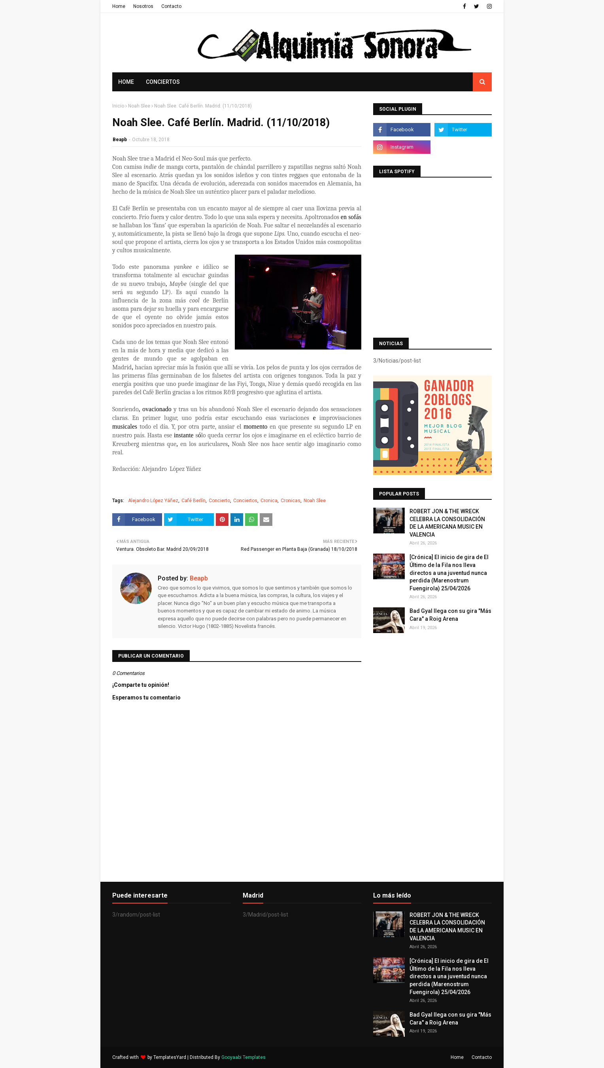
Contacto (171, 6)
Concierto (219, 500)
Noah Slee (139, 106)
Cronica (268, 500)
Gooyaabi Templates (243, 1057)
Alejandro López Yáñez (153, 500)
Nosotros (143, 6)
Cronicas (290, 500)
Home (118, 6)
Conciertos (245, 500)
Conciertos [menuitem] (163, 82)
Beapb (120, 139)
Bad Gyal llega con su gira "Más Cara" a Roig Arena (450, 615)
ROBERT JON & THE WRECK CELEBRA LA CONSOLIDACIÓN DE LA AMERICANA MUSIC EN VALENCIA (447, 523)
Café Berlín (193, 500)
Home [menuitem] (126, 82)
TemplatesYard (169, 1057)
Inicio (118, 106)
